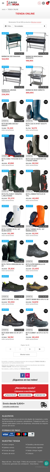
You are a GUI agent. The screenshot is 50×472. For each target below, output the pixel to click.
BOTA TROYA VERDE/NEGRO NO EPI (13, 265)
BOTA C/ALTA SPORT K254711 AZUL (36, 124)
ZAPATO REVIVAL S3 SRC (10, 299)
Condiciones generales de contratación (15, 464)
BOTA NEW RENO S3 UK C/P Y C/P (12, 333)
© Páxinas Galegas (41, 467)
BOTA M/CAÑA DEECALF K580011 (10, 124)
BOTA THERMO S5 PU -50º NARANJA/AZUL (35, 230)
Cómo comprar (8, 444)
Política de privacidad (29, 462)
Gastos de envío (9, 453)
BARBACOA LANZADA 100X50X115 (9, 91)
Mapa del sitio (6, 462)
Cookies (40, 462)
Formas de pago (9, 450)
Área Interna (34, 464)
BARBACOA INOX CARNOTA (35, 90)
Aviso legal (16, 462)
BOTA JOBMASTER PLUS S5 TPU (35, 195)
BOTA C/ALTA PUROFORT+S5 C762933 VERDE (36, 159)
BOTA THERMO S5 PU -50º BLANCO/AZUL (11, 230)
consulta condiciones (11, 406)
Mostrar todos (36, 22)
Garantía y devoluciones (35, 444)
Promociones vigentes (35, 447)
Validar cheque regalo (34, 450)
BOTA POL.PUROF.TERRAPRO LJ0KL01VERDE (12, 195)
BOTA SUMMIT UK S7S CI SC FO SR (37, 333)
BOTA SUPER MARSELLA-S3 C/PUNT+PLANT (35, 265)
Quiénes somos (8, 447)
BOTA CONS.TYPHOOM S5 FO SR (12, 159)
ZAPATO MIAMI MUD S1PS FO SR (37, 299)
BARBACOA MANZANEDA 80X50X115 (34, 57)
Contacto (30, 453)
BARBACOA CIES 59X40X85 (11, 56)
